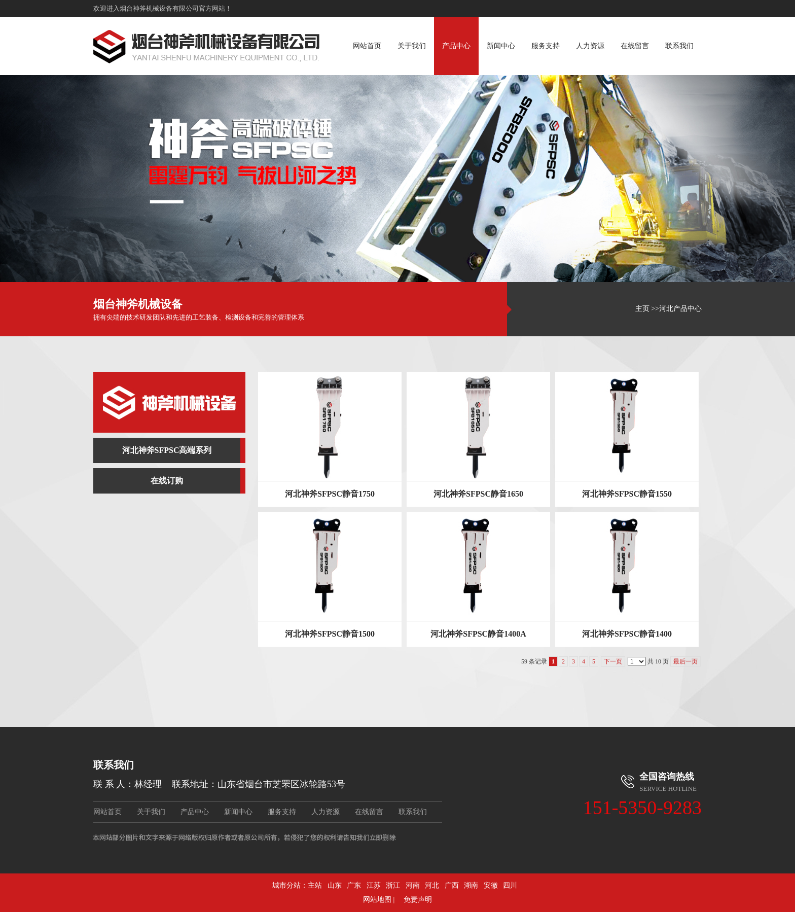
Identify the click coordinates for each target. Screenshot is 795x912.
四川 (510, 885)
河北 (432, 885)
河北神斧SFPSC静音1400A (478, 633)
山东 (335, 885)
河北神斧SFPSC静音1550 (627, 493)
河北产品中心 (680, 308)
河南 (413, 885)
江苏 (374, 885)
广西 (452, 885)
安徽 (491, 885)
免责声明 (418, 899)
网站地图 (377, 899)
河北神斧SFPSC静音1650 (478, 493)
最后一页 (685, 661)
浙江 (393, 885)
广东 (354, 885)
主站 (315, 885)
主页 (642, 308)
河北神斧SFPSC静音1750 (330, 493)
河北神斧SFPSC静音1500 (330, 633)
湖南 (471, 885)
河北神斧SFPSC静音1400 (627, 633)
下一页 (613, 661)
